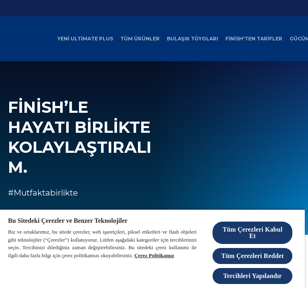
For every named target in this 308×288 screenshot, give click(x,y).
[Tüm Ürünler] (140, 39)
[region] (152, 248)
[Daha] (297, 39)
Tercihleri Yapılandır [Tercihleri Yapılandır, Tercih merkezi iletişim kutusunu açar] (252, 275)
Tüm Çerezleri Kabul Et (252, 232)
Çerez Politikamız (154, 255)
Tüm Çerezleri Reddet (252, 255)
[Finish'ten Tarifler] (254, 39)
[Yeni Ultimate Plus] (85, 39)
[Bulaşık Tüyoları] (192, 39)
